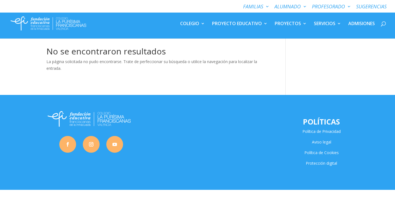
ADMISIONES (361, 24)
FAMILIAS (253, 7)
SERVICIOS (324, 24)
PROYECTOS (288, 24)
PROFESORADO (328, 7)
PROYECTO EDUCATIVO (237, 24)
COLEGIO (189, 24)
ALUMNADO (287, 7)
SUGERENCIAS (371, 7)
